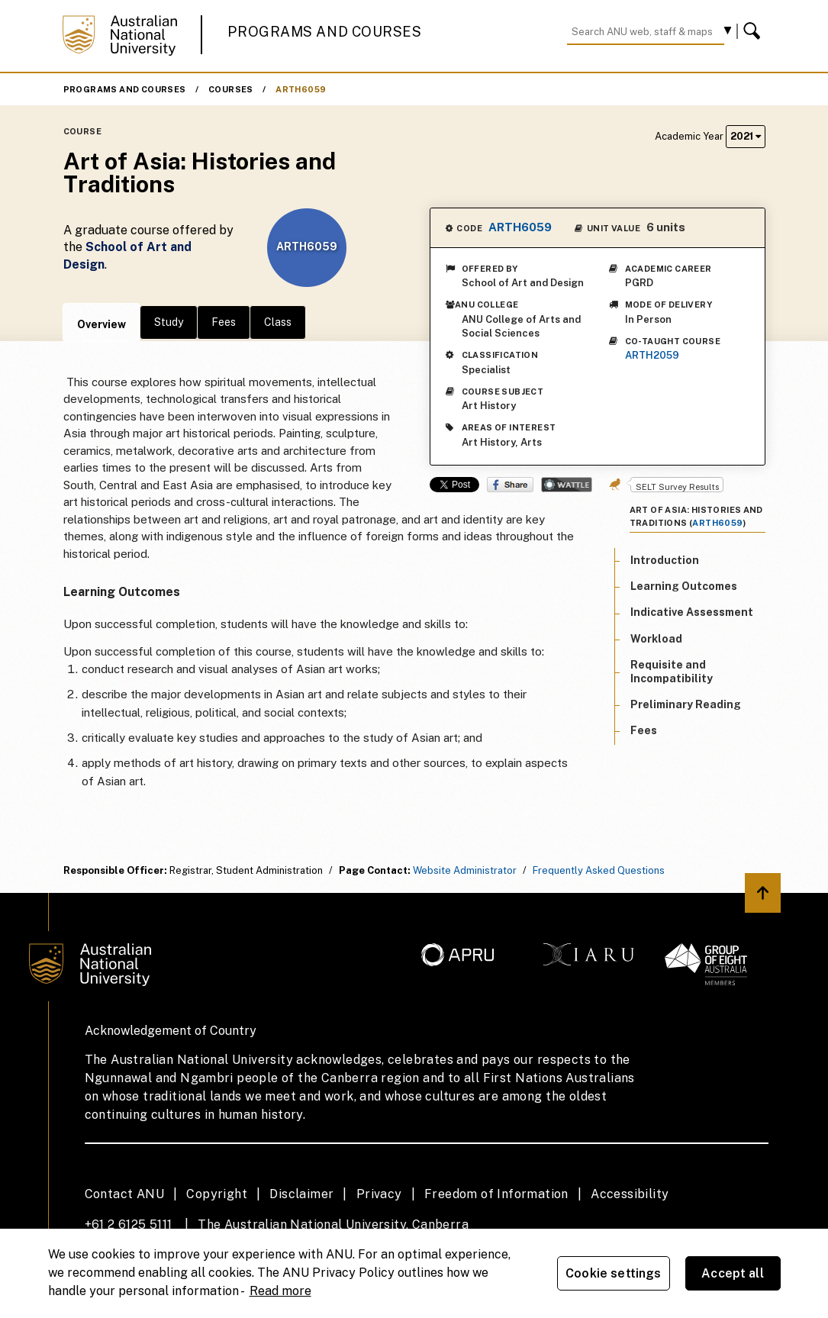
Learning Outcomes (683, 586)
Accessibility (630, 1194)
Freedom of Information (496, 1194)
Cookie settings (613, 1273)
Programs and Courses (324, 32)
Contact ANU (124, 1194)
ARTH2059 (652, 355)
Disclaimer (301, 1194)
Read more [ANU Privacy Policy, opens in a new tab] (280, 1291)
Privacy (379, 1194)
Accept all (732, 1273)
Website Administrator (465, 870)
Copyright (216, 1194)
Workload (656, 639)
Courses (230, 89)
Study (168, 322)
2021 (745, 136)
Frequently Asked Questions (599, 870)
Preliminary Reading (685, 704)
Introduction (664, 560)
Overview (101, 324)
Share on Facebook (510, 484)
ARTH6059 (300, 89)
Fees (223, 322)
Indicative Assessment (691, 612)
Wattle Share (566, 484)
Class (278, 322)
